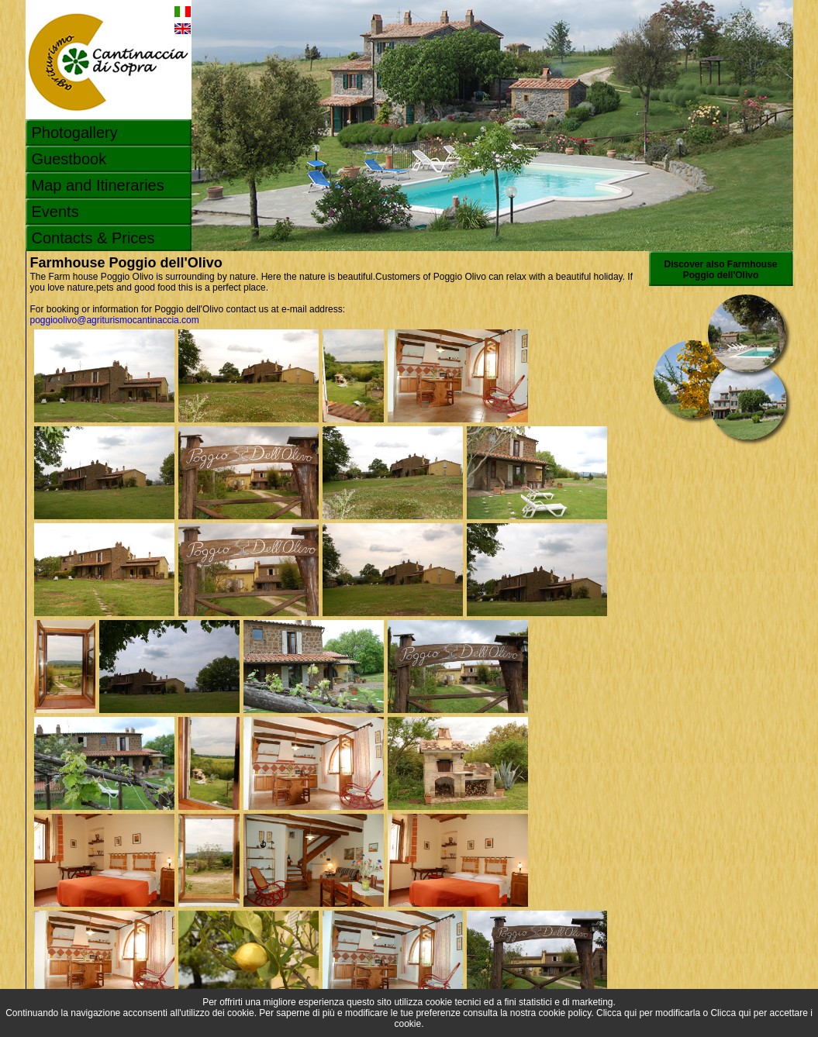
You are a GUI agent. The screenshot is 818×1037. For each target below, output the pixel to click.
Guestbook (69, 158)
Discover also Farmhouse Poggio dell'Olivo (720, 270)
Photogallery (75, 132)
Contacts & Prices (93, 237)
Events (55, 211)
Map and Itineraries (98, 185)
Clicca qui (616, 1013)
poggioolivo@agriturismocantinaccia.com (114, 320)
